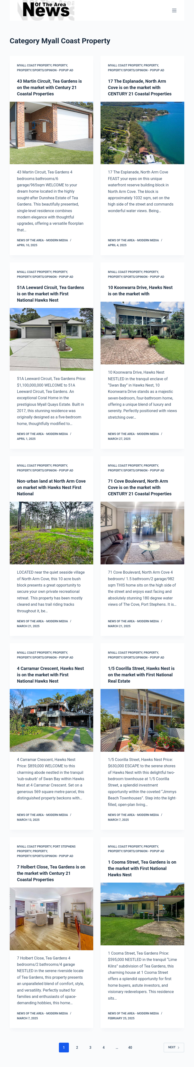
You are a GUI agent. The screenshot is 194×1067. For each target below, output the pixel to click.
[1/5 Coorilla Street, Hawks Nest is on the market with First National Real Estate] (142, 720)
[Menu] (174, 10)
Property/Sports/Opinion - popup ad (45, 70)
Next (174, 1047)
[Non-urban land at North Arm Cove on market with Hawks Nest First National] (51, 533)
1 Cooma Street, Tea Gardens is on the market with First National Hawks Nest (142, 868)
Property (60, 65)
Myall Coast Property (34, 65)
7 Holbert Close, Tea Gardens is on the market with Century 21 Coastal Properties (51, 873)
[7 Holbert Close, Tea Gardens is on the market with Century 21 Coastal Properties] (51, 918)
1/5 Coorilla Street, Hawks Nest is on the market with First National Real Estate (142, 674)
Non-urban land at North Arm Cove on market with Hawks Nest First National (49, 487)
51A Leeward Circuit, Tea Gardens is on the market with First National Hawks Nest (49, 293)
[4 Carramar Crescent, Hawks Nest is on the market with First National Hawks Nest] (51, 720)
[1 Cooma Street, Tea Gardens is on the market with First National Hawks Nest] (142, 914)
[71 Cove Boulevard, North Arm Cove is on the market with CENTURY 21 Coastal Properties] (142, 539)
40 (130, 1047)
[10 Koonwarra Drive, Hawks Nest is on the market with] (142, 333)
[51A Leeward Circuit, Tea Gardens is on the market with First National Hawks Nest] (51, 339)
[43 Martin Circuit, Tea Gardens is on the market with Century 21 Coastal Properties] (51, 133)
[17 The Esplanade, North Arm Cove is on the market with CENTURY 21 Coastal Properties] (142, 139)
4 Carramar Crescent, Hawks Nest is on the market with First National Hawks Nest (51, 674)
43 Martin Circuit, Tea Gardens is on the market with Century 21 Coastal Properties (50, 87)
